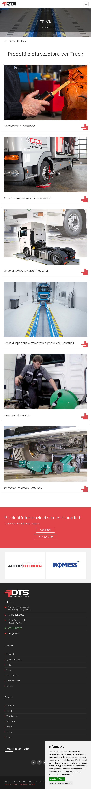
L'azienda (10, 654)
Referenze (10, 721)
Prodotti (15, 41)
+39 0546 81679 (45, 537)
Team (8, 664)
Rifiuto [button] (61, 779)
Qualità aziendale (14, 659)
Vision (9, 669)
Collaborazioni (12, 675)
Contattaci (45, 529)
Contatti (10, 685)
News (8, 736)
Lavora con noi (13, 680)
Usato (9, 726)
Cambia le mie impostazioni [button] (60, 783)
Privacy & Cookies (11, 784)
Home (7, 41)
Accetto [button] (53, 779)
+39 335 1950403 (15, 622)
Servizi (9, 710)
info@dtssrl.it (12, 633)
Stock (9, 731)
